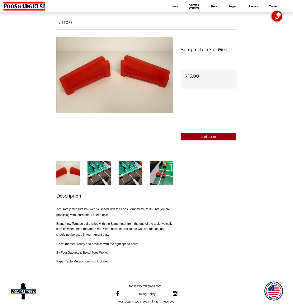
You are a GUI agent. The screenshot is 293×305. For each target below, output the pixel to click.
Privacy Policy (146, 294)
